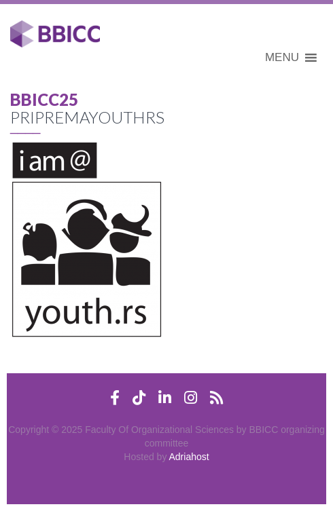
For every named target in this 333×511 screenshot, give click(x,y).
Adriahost (189, 456)
